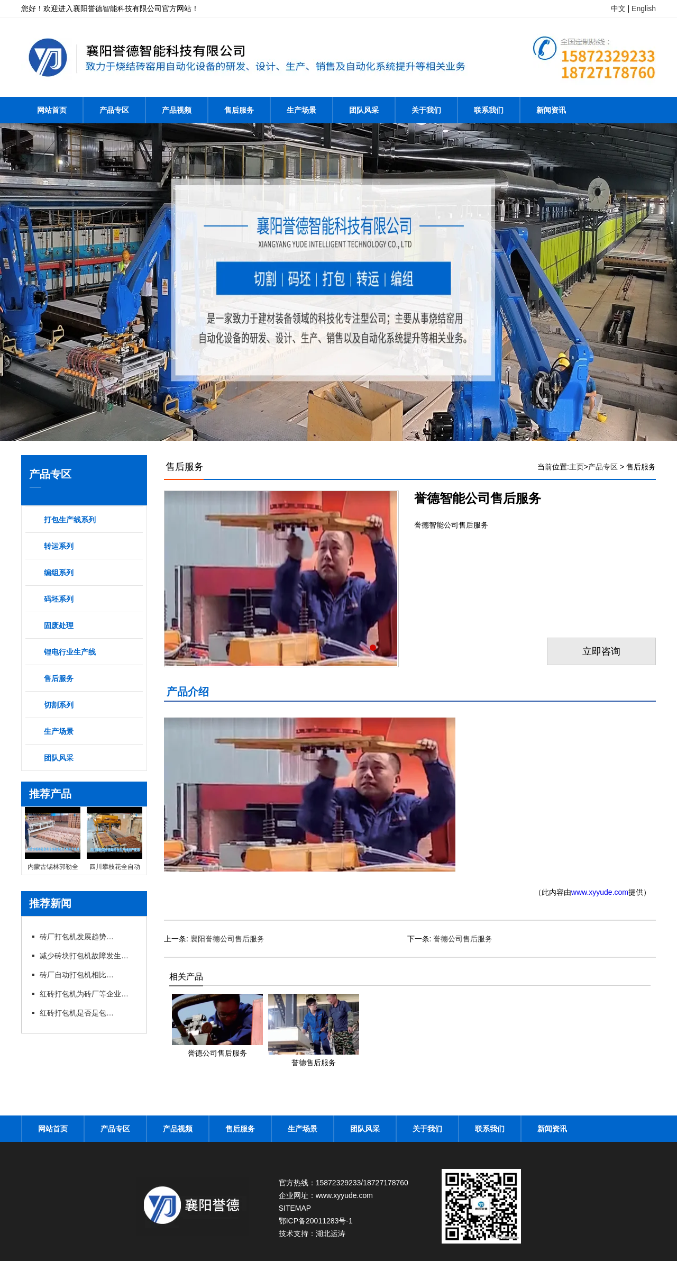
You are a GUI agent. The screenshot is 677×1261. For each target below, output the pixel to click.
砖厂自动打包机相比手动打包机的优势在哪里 (77, 974)
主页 (576, 466)
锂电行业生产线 (70, 652)
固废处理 (59, 625)
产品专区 (114, 110)
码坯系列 (59, 599)
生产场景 (301, 110)
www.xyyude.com (599, 892)
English (644, 8)
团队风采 (364, 110)
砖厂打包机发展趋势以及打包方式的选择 (77, 936)
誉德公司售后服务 (462, 939)
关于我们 (426, 110)
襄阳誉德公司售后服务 (227, 939)
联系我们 (489, 110)
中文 (618, 8)
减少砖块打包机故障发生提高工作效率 (87, 955)
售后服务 (239, 110)
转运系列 (59, 546)
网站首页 (52, 110)
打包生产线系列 (70, 519)
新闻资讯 (551, 110)
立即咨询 (601, 651)
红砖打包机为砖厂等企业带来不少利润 (87, 994)
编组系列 (59, 572)
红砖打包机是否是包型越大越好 (77, 1013)
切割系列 (59, 705)
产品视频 (176, 110)
